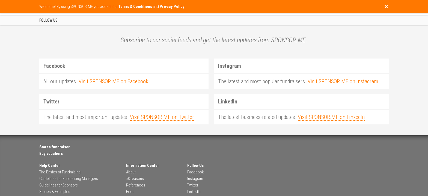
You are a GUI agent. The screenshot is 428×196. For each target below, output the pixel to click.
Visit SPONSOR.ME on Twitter (162, 117)
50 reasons (135, 178)
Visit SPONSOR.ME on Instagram (343, 81)
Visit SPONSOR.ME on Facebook (113, 81)
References (135, 185)
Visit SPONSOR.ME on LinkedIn (331, 117)
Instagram (195, 178)
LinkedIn (194, 191)
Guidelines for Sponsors (58, 185)
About (131, 172)
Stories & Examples (54, 191)
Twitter (192, 185)
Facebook (195, 172)
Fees (130, 191)
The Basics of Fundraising (60, 172)
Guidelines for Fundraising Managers (68, 178)
